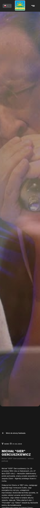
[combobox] (7, 6)
